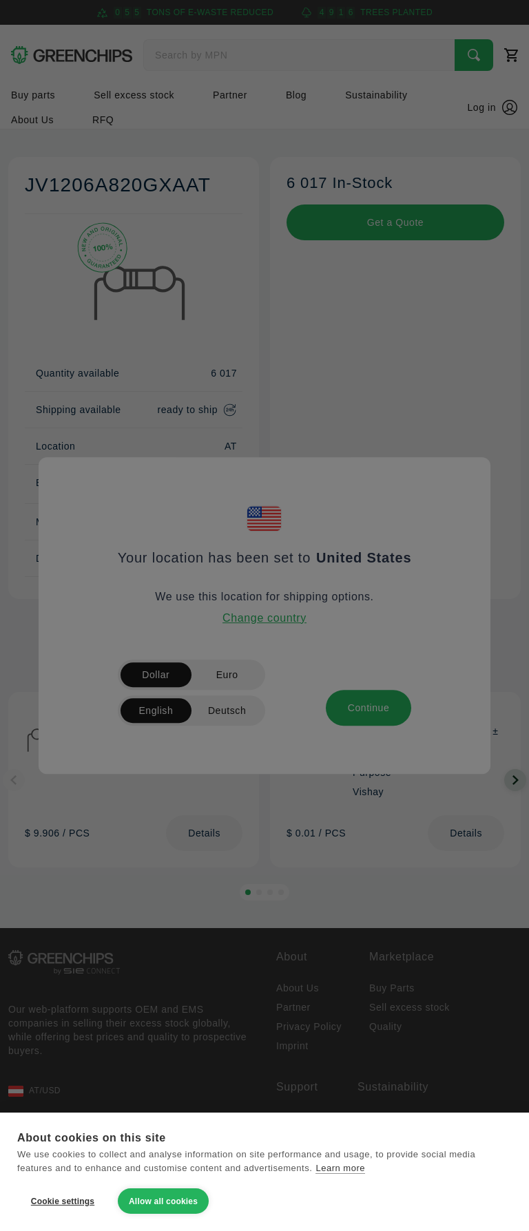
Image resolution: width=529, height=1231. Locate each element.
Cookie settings (62, 1201)
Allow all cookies (163, 1201)
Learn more (340, 1168)
